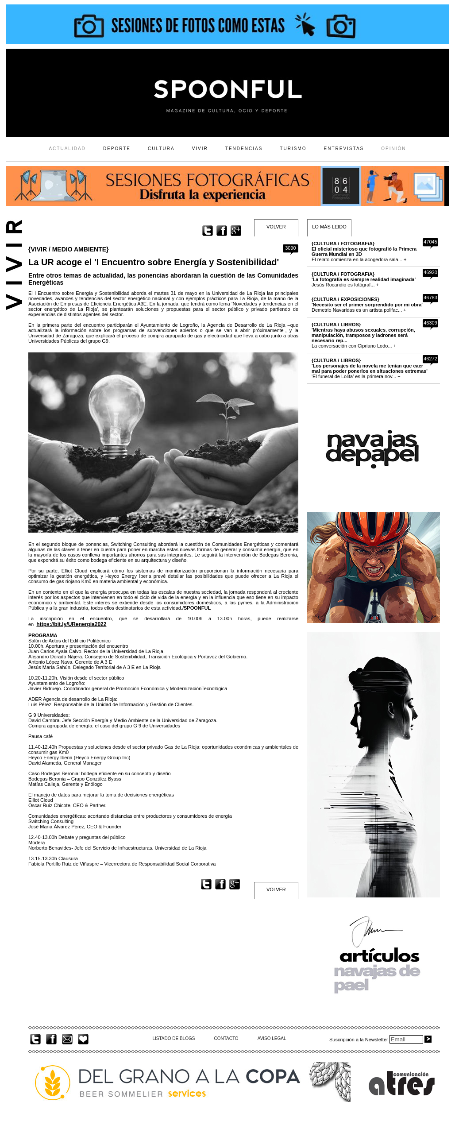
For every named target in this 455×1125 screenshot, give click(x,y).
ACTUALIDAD (67, 148)
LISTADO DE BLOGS (173, 1038)
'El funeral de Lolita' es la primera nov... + (370, 368)
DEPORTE (117, 148)
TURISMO (293, 148)
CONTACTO (226, 1038)
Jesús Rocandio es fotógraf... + (364, 279)
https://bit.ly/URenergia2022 (71, 624)
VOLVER (276, 226)
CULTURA (161, 148)
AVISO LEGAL (272, 1038)
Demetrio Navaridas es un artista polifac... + (367, 305)
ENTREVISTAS (344, 148)
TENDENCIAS (243, 148)
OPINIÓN (393, 148)
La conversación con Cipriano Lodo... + (363, 335)
